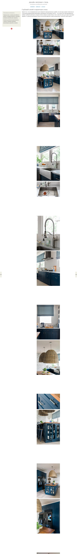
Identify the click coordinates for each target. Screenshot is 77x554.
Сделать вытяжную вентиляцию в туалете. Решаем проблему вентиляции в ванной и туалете (11, 21)
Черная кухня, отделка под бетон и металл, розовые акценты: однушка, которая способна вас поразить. (11, 16)
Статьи (43, 6)
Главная (32, 6)
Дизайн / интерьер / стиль (38, 2)
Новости (38, 6)
